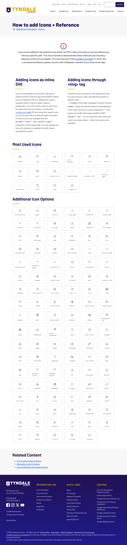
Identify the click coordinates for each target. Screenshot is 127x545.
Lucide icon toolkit (84, 58)
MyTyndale (56, 4)
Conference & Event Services (77, 513)
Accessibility (55, 532)
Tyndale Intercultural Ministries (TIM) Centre (108, 508)
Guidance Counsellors (44, 500)
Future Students (42, 493)
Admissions (77, 11)
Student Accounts (73, 506)
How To (41, 29)
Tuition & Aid (71, 509)
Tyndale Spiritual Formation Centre (106, 517)
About (53, 11)
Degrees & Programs (74, 496)
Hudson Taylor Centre (104, 495)
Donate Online (11, 520)
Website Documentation (26, 29)
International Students (44, 496)
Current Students (42, 490)
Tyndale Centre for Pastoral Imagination (106, 503)
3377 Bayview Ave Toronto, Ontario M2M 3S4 (15, 491)
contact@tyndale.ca (13, 500)
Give (99, 4)
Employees (40, 509)
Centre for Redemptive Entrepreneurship (105, 491)
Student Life (90, 11)
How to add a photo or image (29, 460)
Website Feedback (66, 532)
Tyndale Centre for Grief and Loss (108, 498)
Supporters (40, 506)
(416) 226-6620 (11, 498)
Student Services (106, 11)
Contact (120, 11)
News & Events (73, 4)
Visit (94, 4)
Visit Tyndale (71, 493)
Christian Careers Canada (15, 514)
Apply (89, 4)
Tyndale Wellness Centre (105, 521)
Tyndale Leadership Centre (106, 513)
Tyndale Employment (13, 511)
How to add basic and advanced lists (32, 467)
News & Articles (72, 516)
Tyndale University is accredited (17, 535)
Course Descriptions (74, 503)
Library (63, 4)
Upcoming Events (73, 519)
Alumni (82, 4)
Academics (63, 11)
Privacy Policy (45, 532)
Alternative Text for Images (28, 463)
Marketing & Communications (84, 532)
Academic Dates (72, 500)
